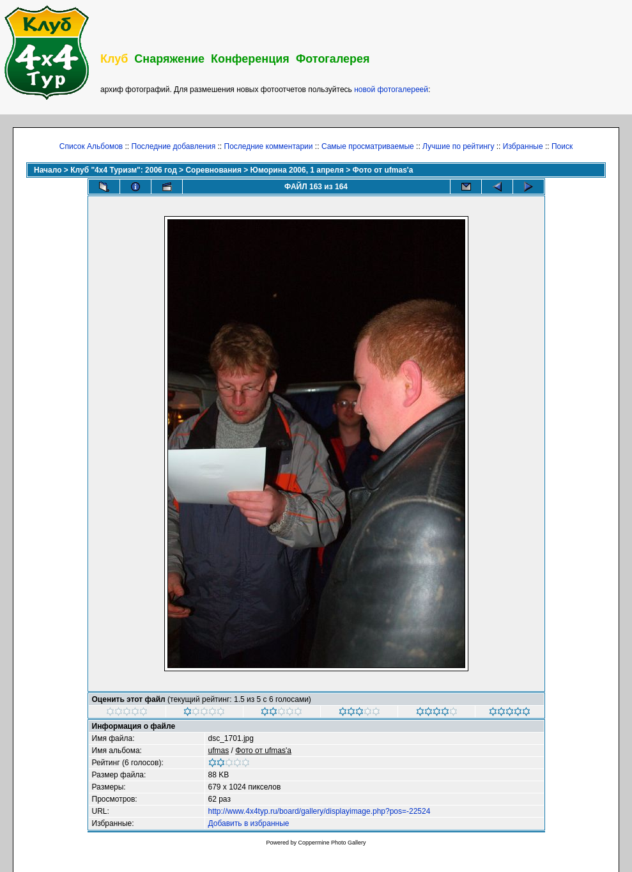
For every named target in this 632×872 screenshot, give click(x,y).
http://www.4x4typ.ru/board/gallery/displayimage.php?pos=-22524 (319, 811)
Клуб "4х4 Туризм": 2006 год (123, 170)
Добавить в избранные (248, 823)
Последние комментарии (268, 146)
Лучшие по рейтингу (458, 146)
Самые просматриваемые (367, 146)
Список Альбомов (91, 146)
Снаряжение (169, 58)
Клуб (114, 58)
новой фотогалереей (391, 89)
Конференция (250, 58)
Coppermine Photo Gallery (332, 842)
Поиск (562, 146)
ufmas (218, 750)
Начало (47, 170)
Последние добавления (174, 146)
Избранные (523, 146)
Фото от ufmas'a (383, 170)
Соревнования (213, 170)
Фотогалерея (333, 58)
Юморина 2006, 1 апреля (297, 170)
